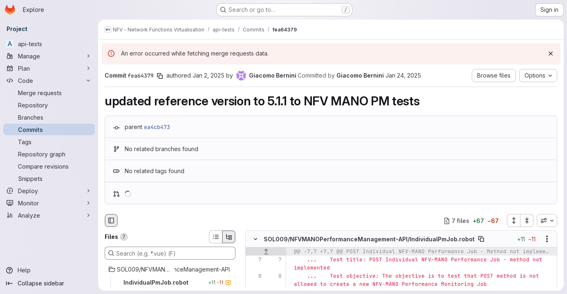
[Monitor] (49, 203)
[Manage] (49, 56)
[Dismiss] (551, 53)
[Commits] (49, 129)
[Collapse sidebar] (49, 283)
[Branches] (49, 117)
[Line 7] (255, 260)
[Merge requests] (49, 92)
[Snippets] (49, 178)
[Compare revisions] (49, 166)
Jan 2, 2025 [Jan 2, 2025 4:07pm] (208, 75)
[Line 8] (255, 276)
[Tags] (49, 141)
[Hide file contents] (255, 239)
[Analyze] (49, 215)
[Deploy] (49, 190)
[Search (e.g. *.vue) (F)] (170, 253)
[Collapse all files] (526, 220)
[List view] (215, 236)
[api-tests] (49, 43)
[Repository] (49, 105)
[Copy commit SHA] (160, 76)
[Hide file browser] (111, 220)
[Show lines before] (266, 252)
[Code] (49, 80)
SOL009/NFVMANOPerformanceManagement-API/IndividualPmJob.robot (369, 239)
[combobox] (547, 220)
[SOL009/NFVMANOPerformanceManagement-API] (170, 269)
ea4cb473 (157, 127)
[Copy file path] (481, 239)
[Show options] (547, 239)
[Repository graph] (49, 154)
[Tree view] (228, 236)
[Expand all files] (513, 220)
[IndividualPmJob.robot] (170, 282)
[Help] (49, 270)
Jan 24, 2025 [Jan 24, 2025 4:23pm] (403, 75)
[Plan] (49, 68)
